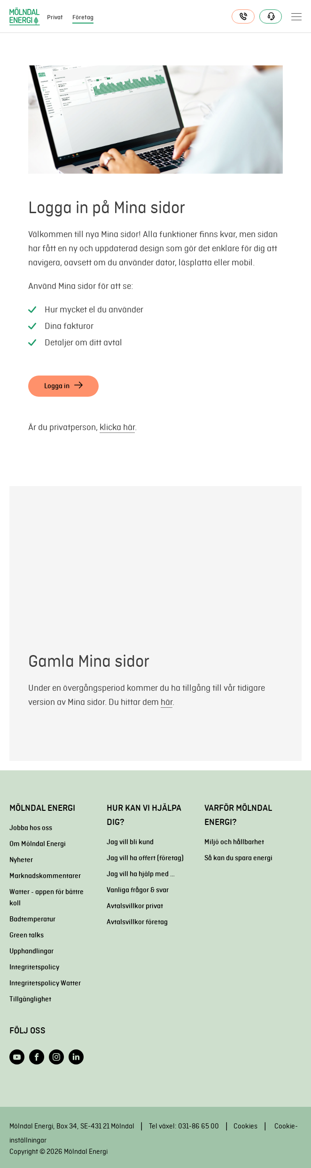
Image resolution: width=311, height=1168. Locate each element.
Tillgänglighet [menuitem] (30, 999)
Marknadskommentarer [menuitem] (45, 876)
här (166, 701)
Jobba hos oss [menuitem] (30, 828)
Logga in (57, 386)
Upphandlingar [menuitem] (31, 951)
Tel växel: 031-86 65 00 (184, 1126)
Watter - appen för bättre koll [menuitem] (46, 897)
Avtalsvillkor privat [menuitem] (135, 906)
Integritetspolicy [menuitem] (34, 967)
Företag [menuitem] (82, 17)
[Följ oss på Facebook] (36, 1056)
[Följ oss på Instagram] (56, 1056)
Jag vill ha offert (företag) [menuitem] (145, 858)
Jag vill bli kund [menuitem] (130, 842)
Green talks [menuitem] (26, 935)
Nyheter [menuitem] (21, 860)
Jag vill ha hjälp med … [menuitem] (141, 874)
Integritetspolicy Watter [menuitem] (45, 983)
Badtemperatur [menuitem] (32, 919)
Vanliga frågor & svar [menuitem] (138, 890)
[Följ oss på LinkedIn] (76, 1056)
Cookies (245, 1126)
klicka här (117, 427)
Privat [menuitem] (55, 17)
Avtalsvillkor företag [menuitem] (137, 922)
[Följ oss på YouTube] (16, 1056)
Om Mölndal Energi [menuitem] (37, 844)
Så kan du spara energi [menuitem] (238, 858)
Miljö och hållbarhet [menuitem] (234, 842)
